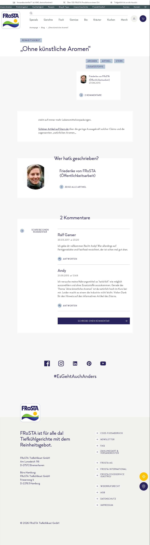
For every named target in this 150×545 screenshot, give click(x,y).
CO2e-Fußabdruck (109, 433)
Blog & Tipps (64, 7)
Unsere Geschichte (81, 7)
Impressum (104, 505)
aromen (92, 61)
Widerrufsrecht (107, 486)
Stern (119, 61)
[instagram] (61, 363)
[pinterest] (89, 363)
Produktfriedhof (98, 7)
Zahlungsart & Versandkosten (107, 452)
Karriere (126, 7)
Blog (43, 27)
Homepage (34, 27)
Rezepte (51, 7)
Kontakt (137, 7)
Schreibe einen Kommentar (34, 231)
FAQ (100, 446)
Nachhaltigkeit (38, 7)
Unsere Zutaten (6, 7)
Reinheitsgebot (22, 7)
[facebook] (47, 363)
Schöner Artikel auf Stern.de (53, 129)
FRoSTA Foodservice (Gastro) (110, 475)
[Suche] (79, 14)
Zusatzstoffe (95, 66)
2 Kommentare (90, 95)
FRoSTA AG (104, 463)
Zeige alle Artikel (73, 187)
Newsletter (105, 439)
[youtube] (103, 363)
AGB (100, 492)
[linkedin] (75, 363)
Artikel (106, 61)
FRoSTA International (111, 469)
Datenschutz (105, 499)
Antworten (67, 259)
